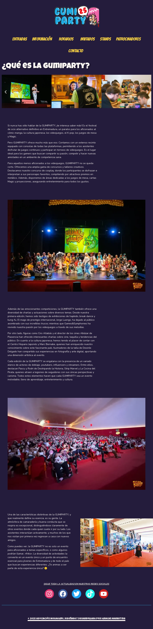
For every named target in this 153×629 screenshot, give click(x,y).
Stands (105, 39)
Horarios (66, 39)
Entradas (19, 39)
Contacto (75, 50)
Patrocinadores (128, 39)
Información (42, 39)
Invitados (87, 39)
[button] (5, 92)
